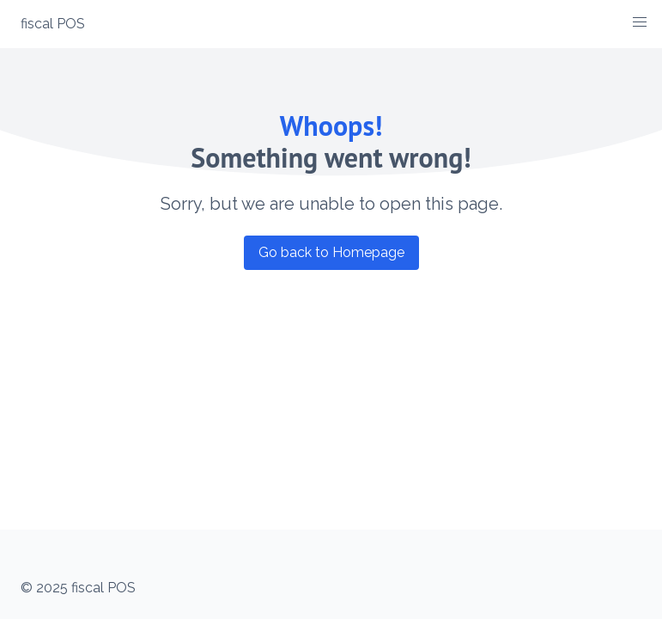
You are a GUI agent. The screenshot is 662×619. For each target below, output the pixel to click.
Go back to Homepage (331, 252)
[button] (639, 22)
